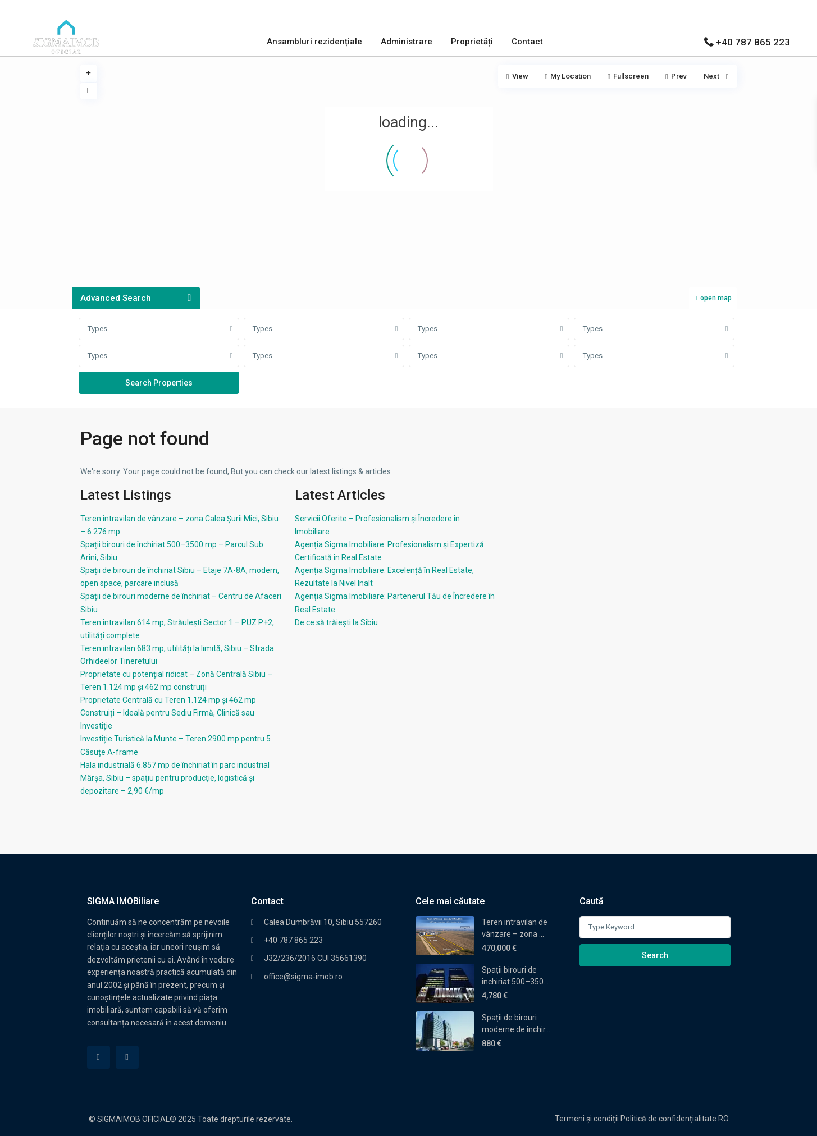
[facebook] (98, 1057)
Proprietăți (472, 41)
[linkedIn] (127, 1057)
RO (723, 1118)
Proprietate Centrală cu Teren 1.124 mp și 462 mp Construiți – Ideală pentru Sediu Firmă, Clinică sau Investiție (168, 712)
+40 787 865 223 (753, 42)
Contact (527, 41)
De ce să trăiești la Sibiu (336, 622)
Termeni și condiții (587, 1118)
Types (97, 328)
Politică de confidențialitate (668, 1118)
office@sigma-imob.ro (303, 976)
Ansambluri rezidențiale (314, 41)
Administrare (406, 41)
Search (655, 955)
